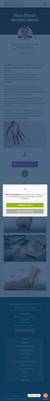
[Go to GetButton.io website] (46, 399)
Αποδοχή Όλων (25, 205)
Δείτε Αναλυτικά (25, 211)
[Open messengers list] (45, 395)
